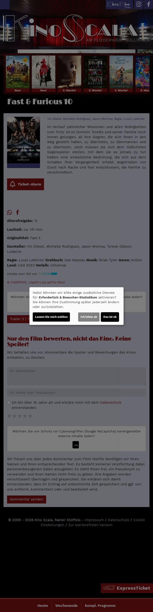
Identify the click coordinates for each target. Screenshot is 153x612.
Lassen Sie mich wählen (51, 316)
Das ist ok (110, 316)
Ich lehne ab (89, 316)
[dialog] (76, 306)
